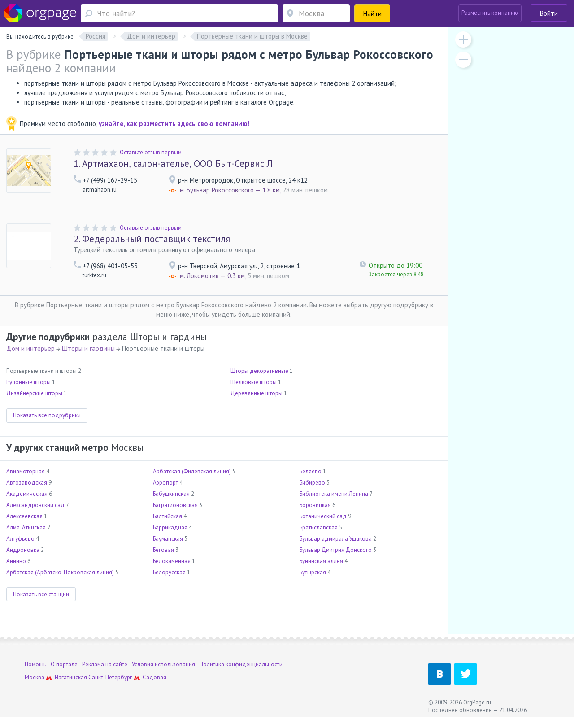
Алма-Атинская (26, 527)
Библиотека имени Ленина (334, 494)
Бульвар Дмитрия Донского (336, 550)
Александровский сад (35, 505)
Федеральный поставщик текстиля (152, 239)
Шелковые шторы (253, 382)
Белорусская (169, 572)
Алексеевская (24, 516)
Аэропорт (165, 482)
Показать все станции (41, 594)
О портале (64, 664)
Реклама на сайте (104, 664)
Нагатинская (71, 677)
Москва (34, 677)
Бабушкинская (171, 494)
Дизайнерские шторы (34, 393)
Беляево (311, 471)
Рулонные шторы (28, 382)
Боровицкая (315, 505)
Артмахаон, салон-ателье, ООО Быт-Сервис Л (173, 163)
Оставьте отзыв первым (151, 152)
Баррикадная (170, 527)
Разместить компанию (489, 13)
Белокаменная (172, 561)
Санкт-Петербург (110, 677)
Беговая (163, 550)
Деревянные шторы (256, 393)
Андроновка (22, 550)
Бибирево (312, 482)
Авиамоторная (25, 471)
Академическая (27, 494)
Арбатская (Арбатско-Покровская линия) (60, 572)
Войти (549, 13)
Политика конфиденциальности (241, 664)
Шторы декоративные (259, 371)
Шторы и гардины (88, 348)
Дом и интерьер (30, 348)
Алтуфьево (20, 538)
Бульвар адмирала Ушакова (336, 538)
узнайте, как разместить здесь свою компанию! (174, 123)
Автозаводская (26, 482)
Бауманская (168, 538)
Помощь (35, 664)
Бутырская (313, 572)
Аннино (16, 561)
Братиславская (319, 527)
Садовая (154, 677)
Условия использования (163, 664)
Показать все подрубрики (47, 415)
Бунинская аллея (321, 561)
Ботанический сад (323, 516)
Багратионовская (175, 505)
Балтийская (167, 516)
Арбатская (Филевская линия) (192, 471)
